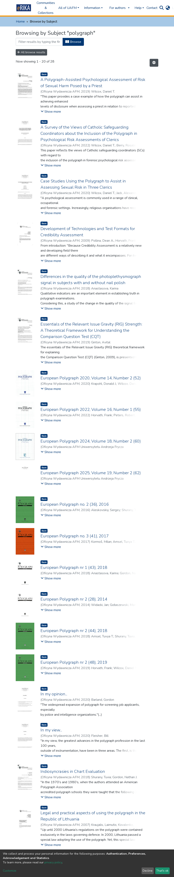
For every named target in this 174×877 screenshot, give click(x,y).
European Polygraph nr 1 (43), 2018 (74, 567)
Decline (148, 871)
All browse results (31, 52)
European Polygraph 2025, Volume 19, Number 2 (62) (91, 473)
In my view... (51, 730)
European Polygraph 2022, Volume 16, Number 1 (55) (91, 409)
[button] (167, 7)
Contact (152, 8)
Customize (9, 871)
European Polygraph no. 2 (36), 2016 (75, 504)
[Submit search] (161, 8)
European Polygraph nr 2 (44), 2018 (74, 630)
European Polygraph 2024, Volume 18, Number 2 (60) (91, 441)
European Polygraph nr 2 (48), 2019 (74, 662)
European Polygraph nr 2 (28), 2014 (74, 599)
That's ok (162, 871)
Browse (73, 42)
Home (20, 21)
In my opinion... (54, 694)
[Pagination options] (154, 63)
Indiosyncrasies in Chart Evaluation (73, 771)
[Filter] (39, 42)
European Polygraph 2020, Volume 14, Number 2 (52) (91, 378)
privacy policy (53, 862)
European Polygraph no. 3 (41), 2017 (75, 536)
